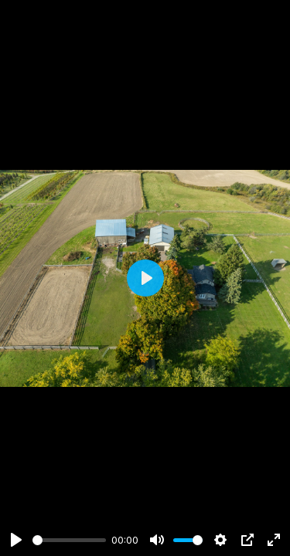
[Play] (16, 539)
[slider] (69, 540)
